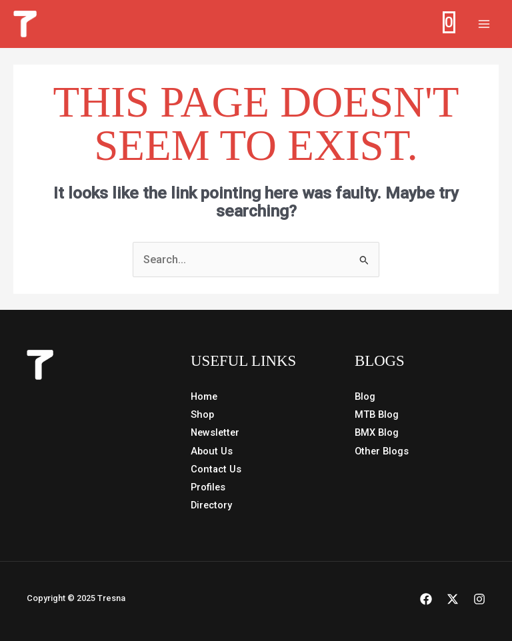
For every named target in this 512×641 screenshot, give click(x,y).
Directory (211, 504)
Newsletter (215, 432)
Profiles (208, 486)
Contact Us (216, 468)
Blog (365, 396)
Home (204, 396)
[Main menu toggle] (484, 24)
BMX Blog (377, 432)
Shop (202, 414)
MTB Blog (377, 414)
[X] (453, 599)
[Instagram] (479, 599)
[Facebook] (426, 599)
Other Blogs (382, 450)
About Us (212, 450)
